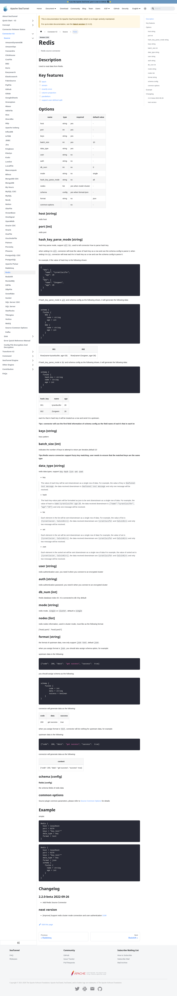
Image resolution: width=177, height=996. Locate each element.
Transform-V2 (8, 351)
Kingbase (9, 149)
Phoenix (9, 251)
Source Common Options (16, 328)
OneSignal (9, 217)
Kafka (7, 332)
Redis (7, 272)
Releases (13, 959)
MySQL (8, 196)
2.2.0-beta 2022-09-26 (156, 98)
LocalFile (9, 166)
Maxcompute (11, 170)
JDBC (7, 140)
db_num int (152, 65)
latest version (79, 24)
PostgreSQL (10, 260)
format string (152, 77)
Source (7, 38)
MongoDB (9, 183)
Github (8, 89)
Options (148, 27)
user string (151, 56)
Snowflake (9, 294)
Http (7, 123)
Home (39, 8)
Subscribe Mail (123, 959)
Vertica (8, 319)
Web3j (8, 323)
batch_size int (153, 48)
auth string (151, 61)
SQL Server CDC (12, 302)
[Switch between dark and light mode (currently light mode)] (145, 9)
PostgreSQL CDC (12, 255)
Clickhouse (10, 55)
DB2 (7, 64)
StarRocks (9, 311)
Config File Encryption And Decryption (16, 346)
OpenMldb (9, 221)
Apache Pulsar (11, 264)
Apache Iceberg (12, 128)
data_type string (153, 52)
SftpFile (8, 289)
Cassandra (10, 51)
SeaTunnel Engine (10, 360)
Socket (8, 298)
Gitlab (8, 94)
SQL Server (10, 306)
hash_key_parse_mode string (158, 40)
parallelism (46, 96)
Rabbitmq (9, 268)
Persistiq (9, 247)
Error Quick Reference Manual (17, 341)
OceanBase (10, 213)
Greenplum (10, 102)
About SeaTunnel (9, 16)
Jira (7, 145)
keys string (151, 44)
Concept (6, 25)
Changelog (150, 94)
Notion (8, 204)
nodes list (151, 73)
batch (44, 82)
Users (97, 8)
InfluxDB (9, 132)
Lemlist (8, 162)
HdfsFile (9, 111)
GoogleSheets (11, 98)
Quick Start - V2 (9, 20)
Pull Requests (69, 963)
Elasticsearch (11, 76)
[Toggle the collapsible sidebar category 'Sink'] (33, 336)
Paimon (8, 243)
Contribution (7, 369)
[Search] (163, 9)
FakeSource (10, 81)
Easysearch (10, 72)
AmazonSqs (10, 47)
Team (90, 8)
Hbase (8, 106)
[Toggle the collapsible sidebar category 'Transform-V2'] (33, 352)
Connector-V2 (8, 34)
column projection (49, 93)
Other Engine (8, 365)
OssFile (8, 234)
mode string (152, 69)
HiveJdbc (9, 119)
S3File (8, 285)
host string (151, 31)
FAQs (4, 374)
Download (64, 8)
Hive (7, 115)
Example (149, 90)
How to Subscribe (124, 955)
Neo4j (7, 200)
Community (75, 8)
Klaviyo (8, 153)
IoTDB (8, 136)
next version (152, 102)
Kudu (7, 157)
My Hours (9, 187)
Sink (6, 336)
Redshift (9, 277)
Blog (84, 8)
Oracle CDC (10, 225)
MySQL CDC (10, 191)
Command (6, 356)
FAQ (11, 955)
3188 (104, 915)
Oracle (8, 230)
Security (125, 8)
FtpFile (8, 85)
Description (150, 19)
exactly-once (47, 89)
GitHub (116, 8)
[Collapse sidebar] (18, 942)
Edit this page (46, 924)
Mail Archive (122, 963)
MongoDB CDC (12, 179)
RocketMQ (9, 281)
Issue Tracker (69, 959)
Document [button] (50, 8)
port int (150, 36)
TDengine (9, 315)
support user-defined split (52, 100)
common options (153, 86)
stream (44, 85)
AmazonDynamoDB (13, 42)
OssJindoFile (11, 238)
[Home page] (41, 32)
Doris (7, 68)
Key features (150, 23)
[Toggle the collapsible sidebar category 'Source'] (33, 38)
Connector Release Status (13, 29)
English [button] (135, 8)
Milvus (8, 174)
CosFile (8, 59)
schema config (153, 81)
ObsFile (8, 208)
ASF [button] (106, 8)
